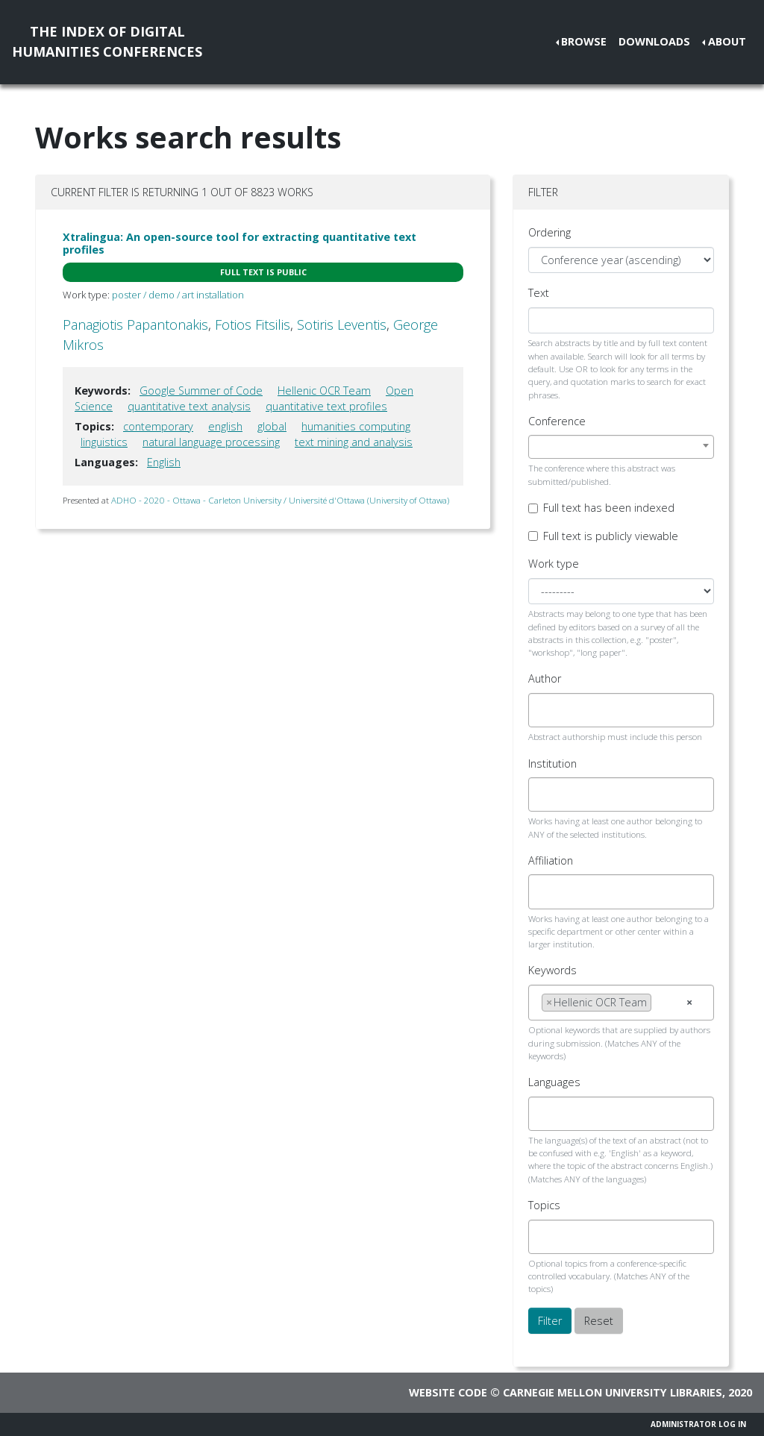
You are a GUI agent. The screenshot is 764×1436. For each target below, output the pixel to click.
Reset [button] (598, 1321)
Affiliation (550, 860)
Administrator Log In (698, 1424)
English (164, 462)
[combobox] (621, 447)
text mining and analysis (354, 442)
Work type (553, 563)
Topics (544, 1205)
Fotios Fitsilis (252, 324)
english (225, 426)
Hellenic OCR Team (324, 390)
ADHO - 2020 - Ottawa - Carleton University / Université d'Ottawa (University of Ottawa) (280, 500)
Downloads (654, 41)
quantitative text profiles (326, 406)
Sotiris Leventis (341, 324)
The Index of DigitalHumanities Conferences (107, 41)
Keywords (552, 970)
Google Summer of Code (201, 390)
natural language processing (211, 442)
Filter (550, 1321)
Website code (448, 1392)
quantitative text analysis (189, 406)
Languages (554, 1082)
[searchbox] (546, 710)
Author (544, 678)
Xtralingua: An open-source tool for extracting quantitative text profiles (239, 243)
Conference (557, 421)
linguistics (104, 442)
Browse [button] (584, 41)
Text (538, 293)
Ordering (549, 232)
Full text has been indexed (608, 508)
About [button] (727, 41)
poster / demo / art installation (178, 294)
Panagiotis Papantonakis (135, 324)
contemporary (158, 426)
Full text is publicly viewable (610, 536)
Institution (552, 763)
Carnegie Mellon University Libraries (612, 1392)
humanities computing (355, 426)
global (271, 426)
